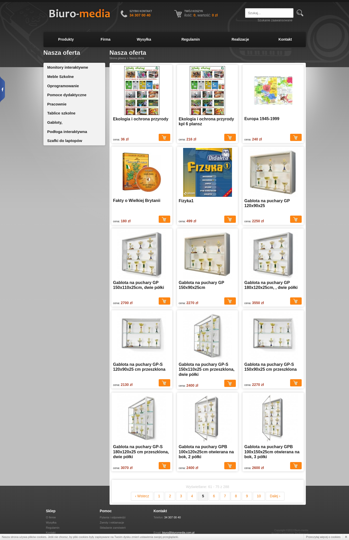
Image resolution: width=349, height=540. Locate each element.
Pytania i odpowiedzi (113, 517)
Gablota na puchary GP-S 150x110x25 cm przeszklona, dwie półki (207, 369)
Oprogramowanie (63, 86)
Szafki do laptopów (64, 140)
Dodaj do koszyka (164, 137)
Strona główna (118, 58)
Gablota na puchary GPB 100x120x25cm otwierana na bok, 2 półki (206, 452)
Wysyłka (144, 39)
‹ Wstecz (142, 496)
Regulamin (190, 39)
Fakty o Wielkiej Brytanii (136, 200)
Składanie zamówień (113, 527)
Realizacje (240, 39)
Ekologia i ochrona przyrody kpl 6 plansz (206, 121)
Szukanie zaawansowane (274, 20)
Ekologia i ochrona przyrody (140, 119)
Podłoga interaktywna (67, 131)
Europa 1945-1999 (261, 119)
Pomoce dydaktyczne (67, 95)
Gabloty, (54, 122)
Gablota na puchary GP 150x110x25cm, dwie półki (138, 285)
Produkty (66, 39)
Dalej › (275, 496)
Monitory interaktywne (67, 67)
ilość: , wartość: (201, 15)
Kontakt (285, 39)
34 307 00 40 (172, 517)
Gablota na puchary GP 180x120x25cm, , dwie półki (271, 285)
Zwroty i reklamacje (112, 522)
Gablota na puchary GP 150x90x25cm (201, 285)
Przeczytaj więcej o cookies (323, 536)
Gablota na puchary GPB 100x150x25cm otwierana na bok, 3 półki (271, 452)
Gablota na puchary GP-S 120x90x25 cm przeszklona (139, 367)
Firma (105, 39)
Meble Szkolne (60, 76)
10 (259, 496)
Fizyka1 (186, 201)
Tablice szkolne (61, 113)
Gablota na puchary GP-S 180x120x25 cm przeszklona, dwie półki (141, 452)
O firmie (51, 517)
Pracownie (57, 104)
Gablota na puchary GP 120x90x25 (267, 203)
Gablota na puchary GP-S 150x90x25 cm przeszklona (270, 367)
